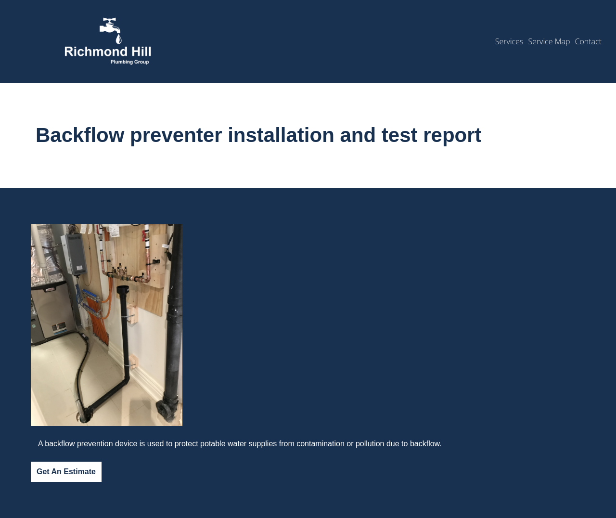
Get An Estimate (66, 471)
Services (509, 41)
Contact (588, 41)
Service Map (549, 41)
